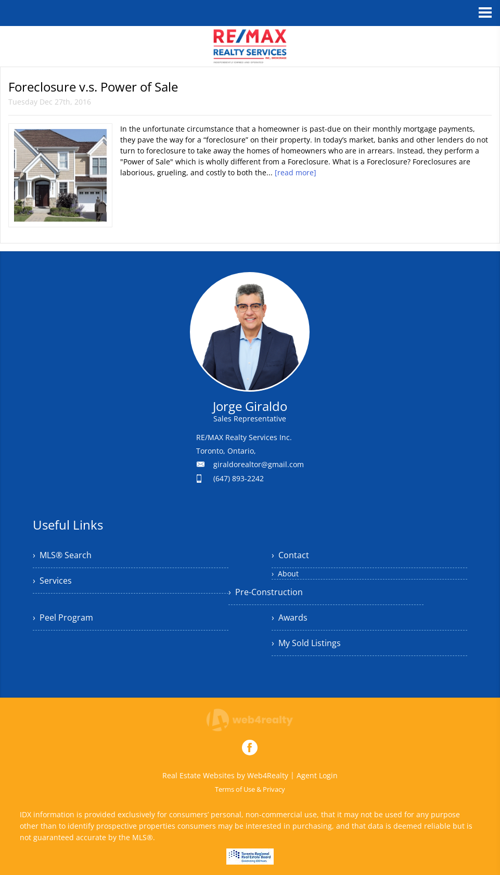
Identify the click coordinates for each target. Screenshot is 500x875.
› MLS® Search (62, 555)
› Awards (289, 617)
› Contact (290, 555)
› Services (52, 580)
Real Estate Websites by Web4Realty (225, 775)
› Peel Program (63, 617)
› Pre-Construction (265, 592)
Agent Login (317, 775)
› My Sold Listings (306, 643)
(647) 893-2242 (238, 478)
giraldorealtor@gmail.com (258, 464)
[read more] (295, 172)
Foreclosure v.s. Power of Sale (93, 86)
